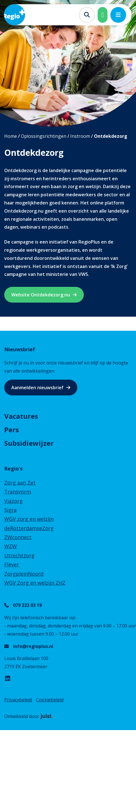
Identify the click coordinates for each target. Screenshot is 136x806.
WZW (10, 546)
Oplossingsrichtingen (43, 136)
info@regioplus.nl (33, 646)
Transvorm (17, 491)
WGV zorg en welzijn (29, 518)
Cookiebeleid (49, 700)
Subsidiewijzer (29, 443)
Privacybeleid (18, 700)
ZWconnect (18, 537)
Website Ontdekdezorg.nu (40, 295)
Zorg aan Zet (20, 482)
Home (10, 136)
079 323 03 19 (27, 605)
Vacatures (21, 416)
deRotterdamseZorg (29, 528)
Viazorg (13, 500)
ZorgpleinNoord (23, 573)
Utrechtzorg (19, 555)
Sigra (10, 509)
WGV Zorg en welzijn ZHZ (34, 582)
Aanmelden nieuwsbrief (37, 387)
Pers (11, 429)
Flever (11, 564)
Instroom (80, 136)
